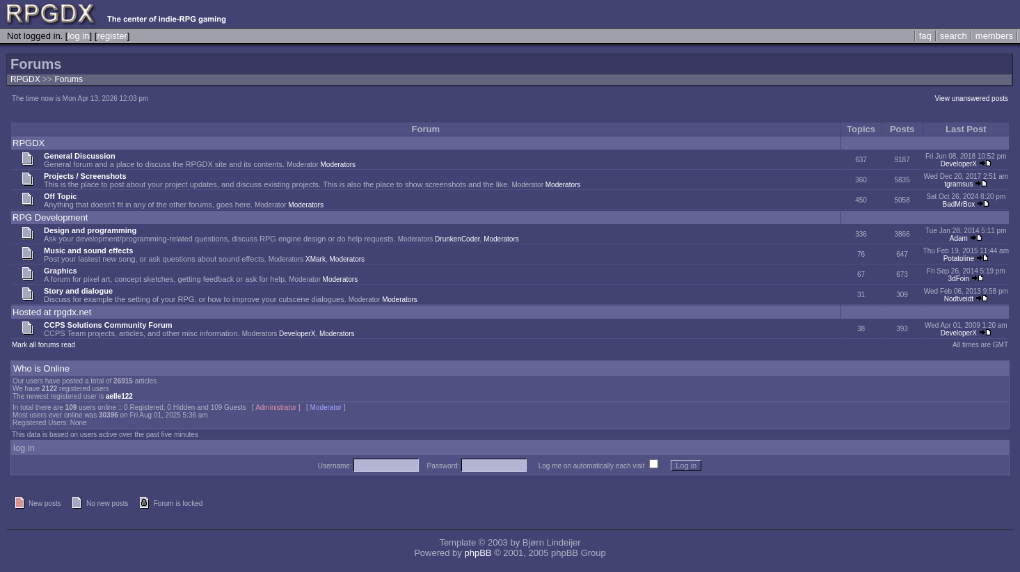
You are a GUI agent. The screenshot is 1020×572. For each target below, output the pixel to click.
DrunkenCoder (457, 239)
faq (925, 36)
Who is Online (41, 368)
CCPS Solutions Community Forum (108, 325)
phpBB (477, 553)
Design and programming (90, 230)
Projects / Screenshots (85, 176)
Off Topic (60, 196)
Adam (959, 238)
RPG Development (50, 217)
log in (78, 36)
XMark (315, 259)
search (953, 36)
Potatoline (958, 258)
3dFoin (959, 279)
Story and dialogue (78, 291)
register (112, 36)
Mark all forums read (43, 345)
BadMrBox (959, 204)
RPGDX (25, 79)
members (994, 36)
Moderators (338, 164)
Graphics (60, 271)
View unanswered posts (971, 98)
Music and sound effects (88, 250)
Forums (68, 79)
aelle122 (119, 396)
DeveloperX (959, 164)
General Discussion (79, 156)
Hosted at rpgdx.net (52, 312)
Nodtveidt (958, 299)
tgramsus (958, 184)
